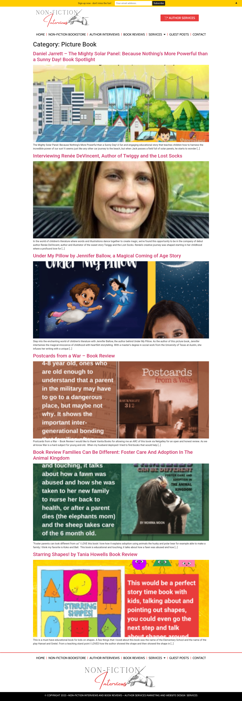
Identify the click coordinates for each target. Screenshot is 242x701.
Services (157, 34)
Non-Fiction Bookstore (67, 34)
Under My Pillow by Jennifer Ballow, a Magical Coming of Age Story (107, 256)
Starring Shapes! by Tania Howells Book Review (85, 554)
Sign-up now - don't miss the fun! (94, 3)
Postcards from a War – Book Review (74, 356)
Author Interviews (105, 34)
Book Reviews (134, 34)
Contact (199, 34)
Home (40, 34)
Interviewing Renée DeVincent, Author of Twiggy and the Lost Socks (107, 156)
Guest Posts (179, 34)
